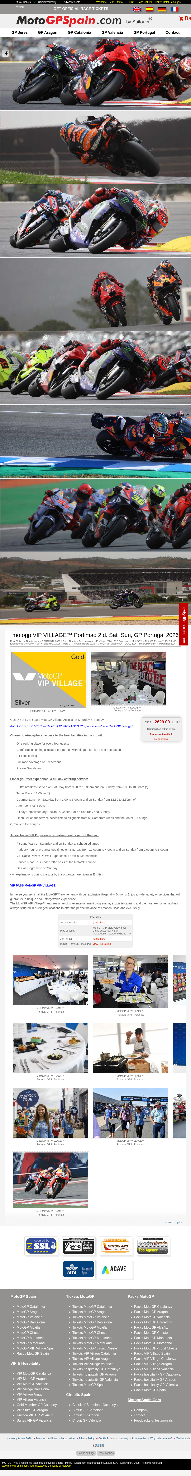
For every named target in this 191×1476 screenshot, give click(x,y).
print (179, 1222)
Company (141, 1410)
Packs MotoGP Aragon (151, 1312)
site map (99, 1444)
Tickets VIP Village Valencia (93, 1364)
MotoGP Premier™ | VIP (157, 641)
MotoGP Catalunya (31, 1306)
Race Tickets (145, 2)
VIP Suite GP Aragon (32, 1410)
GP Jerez (19, 32)
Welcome (101, 2)
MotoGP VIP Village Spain (36, 1348)
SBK (131, 2)
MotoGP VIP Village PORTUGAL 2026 (117, 643)
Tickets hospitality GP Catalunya (96, 1369)
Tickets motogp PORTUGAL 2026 (43, 641)
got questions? (161, 739)
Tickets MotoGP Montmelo (92, 1338)
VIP (112, 2)
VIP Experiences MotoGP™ (128, 641)
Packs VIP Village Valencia (154, 1369)
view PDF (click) (102, 944)
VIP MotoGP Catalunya (34, 1373)
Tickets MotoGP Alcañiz (90, 1327)
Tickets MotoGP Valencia (91, 1317)
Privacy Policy (86, 1438)
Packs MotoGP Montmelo (153, 1338)
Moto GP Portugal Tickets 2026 (79, 643)
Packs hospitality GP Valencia (156, 1385)
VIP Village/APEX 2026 (48, 643)
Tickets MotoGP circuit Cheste (94, 1348)
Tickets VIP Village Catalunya (94, 1353)
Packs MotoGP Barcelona (153, 1322)
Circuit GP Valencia (86, 1420)
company (123, 1438)
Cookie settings (86, 1453)
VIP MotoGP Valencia (33, 1384)
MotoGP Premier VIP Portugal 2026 (157, 643)
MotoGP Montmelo (30, 1338)
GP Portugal (144, 32)
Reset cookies (106, 1453)
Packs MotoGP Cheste (151, 1332)
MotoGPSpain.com (75, 1462)
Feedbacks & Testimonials (153, 1420)
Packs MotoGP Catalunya (153, 1306)
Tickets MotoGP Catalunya (92, 1306)
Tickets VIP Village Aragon (91, 1359)
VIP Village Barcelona (33, 1389)
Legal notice (68, 1438)
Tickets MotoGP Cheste (90, 1332)
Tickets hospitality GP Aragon (94, 1374)
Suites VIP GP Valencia (34, 1420)
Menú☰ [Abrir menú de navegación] (20, 9)
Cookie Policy (106, 1438)
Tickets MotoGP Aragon (90, 1312)
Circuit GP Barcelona (88, 1410)
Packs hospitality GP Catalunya (157, 1374)
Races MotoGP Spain (33, 1353)
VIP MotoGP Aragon (32, 1379)
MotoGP (121, 2)
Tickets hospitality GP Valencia (95, 1379)
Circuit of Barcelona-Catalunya (95, 1405)
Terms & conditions (46, 1438)
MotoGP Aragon (28, 1312)
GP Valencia (112, 32)
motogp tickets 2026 (20, 1438)
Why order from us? (161, 1438)
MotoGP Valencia (29, 1317)
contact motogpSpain (183, 624)
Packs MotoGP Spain (150, 1390)
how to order (139, 1438)
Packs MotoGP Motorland (153, 1343)
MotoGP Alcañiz (28, 1327)
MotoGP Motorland (31, 1343)
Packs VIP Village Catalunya (155, 1359)
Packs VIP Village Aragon (153, 1364)
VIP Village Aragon (30, 1394)
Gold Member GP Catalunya (38, 1405)
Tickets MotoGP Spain (88, 1385)
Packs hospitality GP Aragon (155, 1379)
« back (169, 1222)
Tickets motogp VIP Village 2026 (95, 641)
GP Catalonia (79, 32)
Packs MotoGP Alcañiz (151, 1327)
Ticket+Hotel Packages (168, 2)
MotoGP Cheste (28, 1332)
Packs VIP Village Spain (152, 1353)
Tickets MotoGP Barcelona (92, 1322)
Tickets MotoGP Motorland (92, 1343)
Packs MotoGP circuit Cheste (155, 1348)
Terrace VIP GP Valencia (35, 1415)
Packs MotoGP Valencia (152, 1317)
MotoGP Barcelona (31, 1322)
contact (173, 32)
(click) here (99, 922)
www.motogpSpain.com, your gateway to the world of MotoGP (36, 1465)
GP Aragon (47, 32)
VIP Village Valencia (31, 1399)
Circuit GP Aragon (85, 1415)
